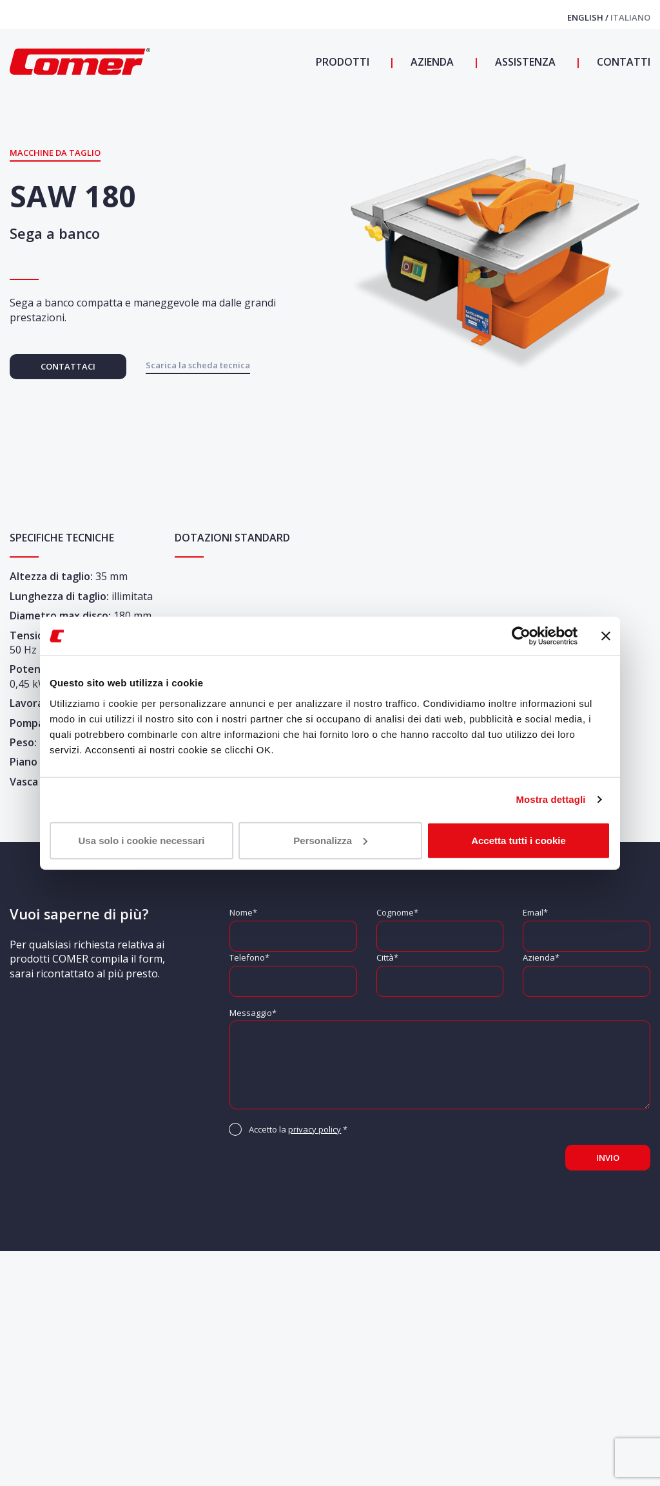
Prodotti (342, 62)
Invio (607, 1157)
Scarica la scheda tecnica (198, 365)
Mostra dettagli (550, 799)
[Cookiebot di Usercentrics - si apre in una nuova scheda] (521, 636)
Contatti (622, 62)
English (586, 17)
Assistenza (524, 62)
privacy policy (314, 1129)
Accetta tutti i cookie (518, 839)
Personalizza (330, 839)
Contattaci (68, 366)
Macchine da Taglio (55, 152)
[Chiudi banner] (605, 636)
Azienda (431, 62)
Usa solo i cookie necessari (142, 839)
